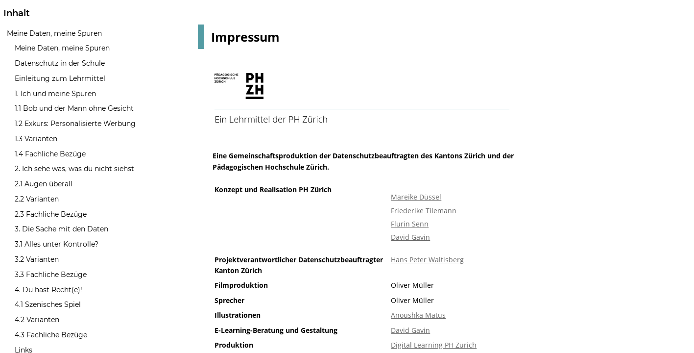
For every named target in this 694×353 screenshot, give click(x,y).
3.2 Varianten (37, 259)
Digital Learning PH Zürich (434, 345)
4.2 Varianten (37, 319)
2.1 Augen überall (43, 183)
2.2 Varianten (37, 199)
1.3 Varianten (36, 138)
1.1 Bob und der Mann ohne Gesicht (74, 108)
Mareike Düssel (416, 197)
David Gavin (410, 237)
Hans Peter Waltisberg (427, 259)
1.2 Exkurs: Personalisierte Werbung (75, 123)
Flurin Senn (410, 223)
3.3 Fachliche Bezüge (51, 274)
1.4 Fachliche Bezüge (50, 154)
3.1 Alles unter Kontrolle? (56, 244)
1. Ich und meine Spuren (55, 93)
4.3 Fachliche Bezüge (51, 334)
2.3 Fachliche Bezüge (51, 214)
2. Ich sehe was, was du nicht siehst (74, 168)
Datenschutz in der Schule (60, 63)
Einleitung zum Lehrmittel (60, 78)
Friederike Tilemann (423, 210)
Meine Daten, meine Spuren (54, 33)
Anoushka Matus (418, 315)
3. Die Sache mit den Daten (61, 229)
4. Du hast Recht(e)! (48, 289)
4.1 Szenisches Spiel (48, 304)
